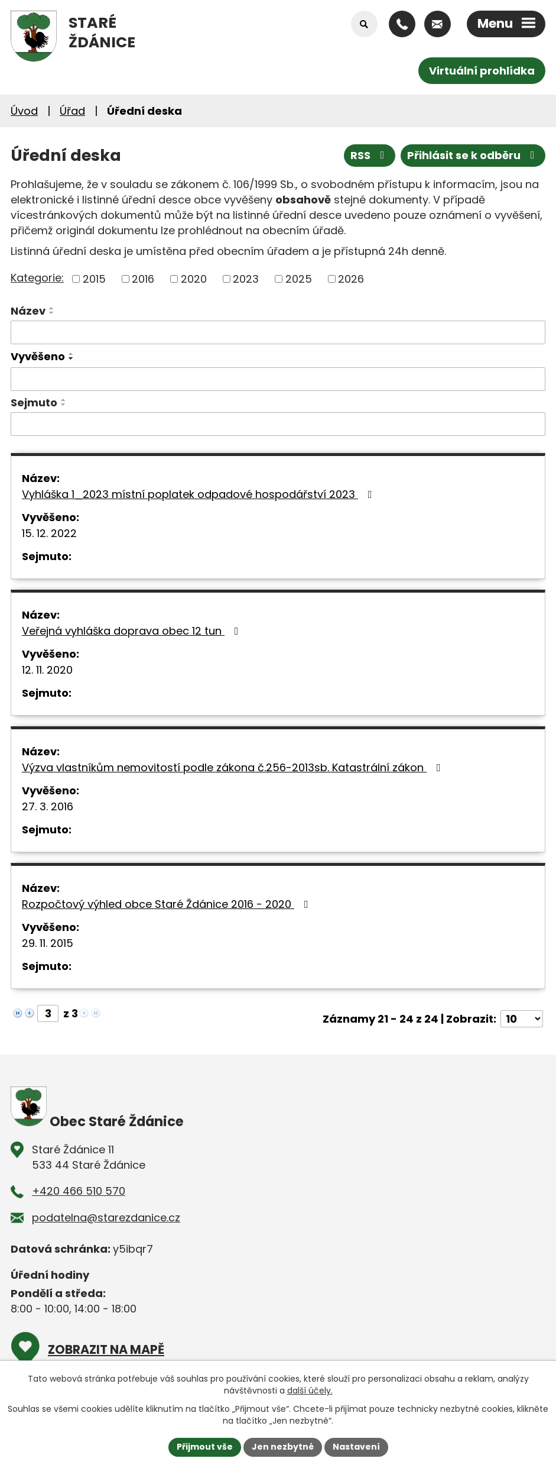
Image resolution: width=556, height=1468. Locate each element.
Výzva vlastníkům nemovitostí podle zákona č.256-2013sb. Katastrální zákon (234, 767)
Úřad (72, 111)
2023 (246, 278)
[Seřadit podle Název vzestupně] (51, 308)
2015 (94, 278)
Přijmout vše (205, 1447)
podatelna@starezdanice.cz (106, 1217)
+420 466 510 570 (78, 1191)
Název (28, 310)
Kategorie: (37, 277)
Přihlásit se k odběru (473, 155)
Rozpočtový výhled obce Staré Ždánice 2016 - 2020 (167, 904)
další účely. (310, 1390)
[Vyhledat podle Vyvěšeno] (278, 379)
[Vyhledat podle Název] (278, 332)
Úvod (24, 111)
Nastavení (356, 1447)
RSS (369, 155)
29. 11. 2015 (47, 943)
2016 (143, 278)
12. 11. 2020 (47, 669)
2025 (298, 278)
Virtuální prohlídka (482, 70)
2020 (194, 278)
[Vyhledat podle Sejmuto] (278, 424)
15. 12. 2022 (49, 533)
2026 (351, 278)
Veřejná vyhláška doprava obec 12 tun (132, 630)
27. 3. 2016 (47, 806)
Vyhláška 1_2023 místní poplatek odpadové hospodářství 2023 (199, 494)
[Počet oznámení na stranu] (521, 1018)
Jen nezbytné (283, 1447)
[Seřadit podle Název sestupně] (51, 313)
